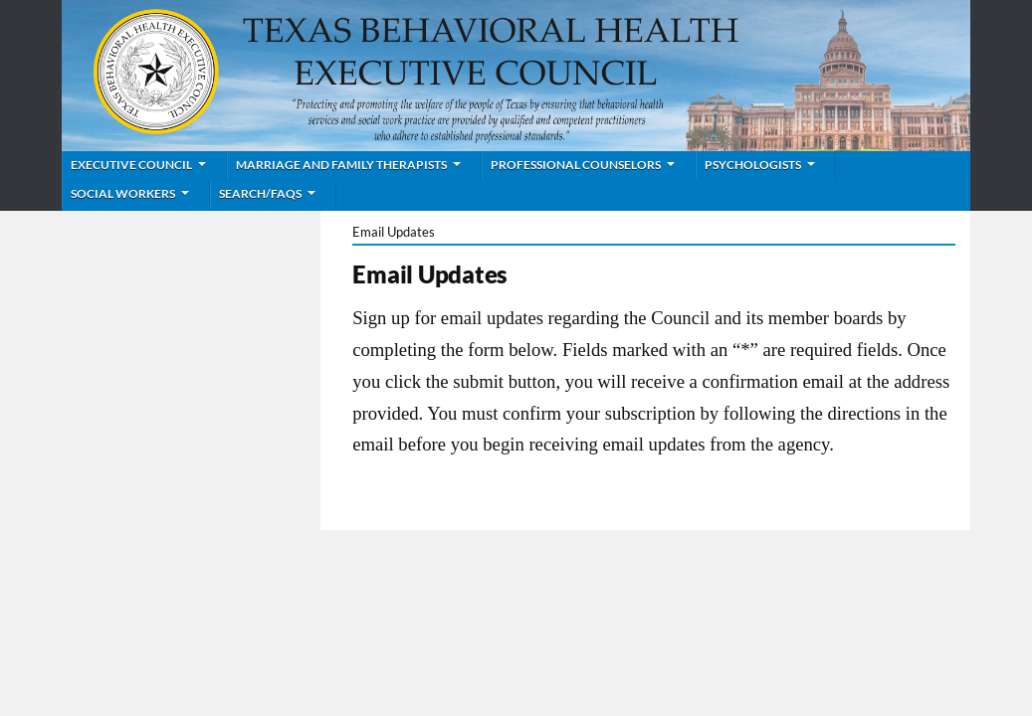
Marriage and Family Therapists (341, 164)
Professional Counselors (576, 164)
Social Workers (123, 193)
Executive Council (131, 164)
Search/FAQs (260, 193)
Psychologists (753, 164)
